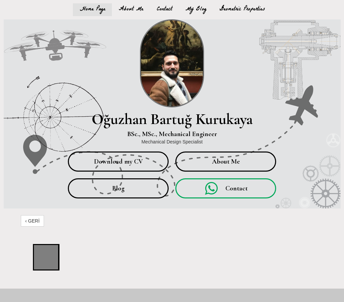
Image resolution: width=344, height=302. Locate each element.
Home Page (92, 9)
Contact (164, 9)
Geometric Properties (242, 9)
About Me (131, 9)
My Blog (195, 9)
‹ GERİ (32, 221)
